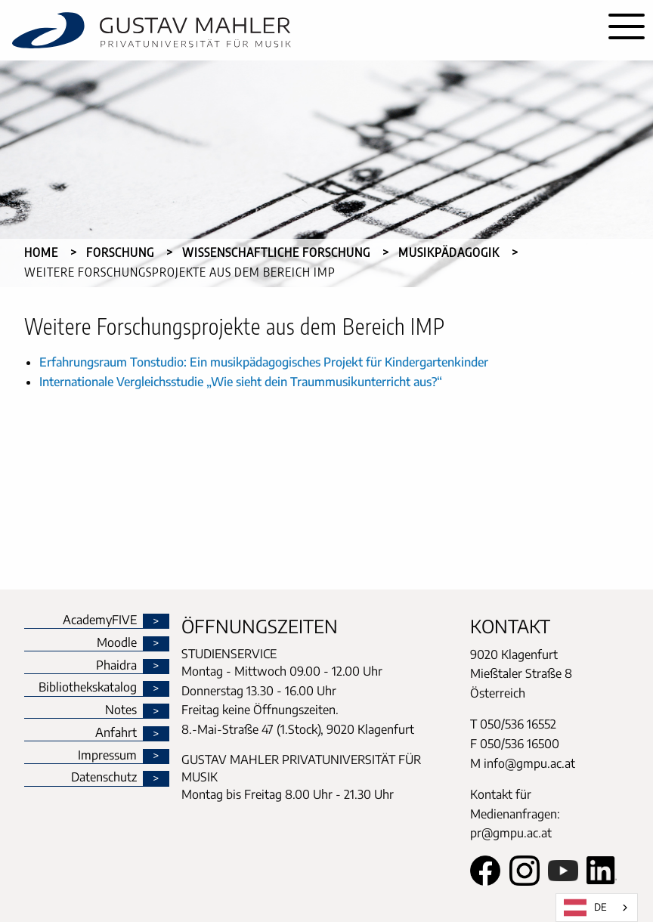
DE (585, 907)
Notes (121, 710)
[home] (300, 30)
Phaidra (116, 666)
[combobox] (597, 907)
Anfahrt (116, 733)
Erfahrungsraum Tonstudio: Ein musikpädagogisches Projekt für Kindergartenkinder (263, 362)
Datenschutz (104, 777)
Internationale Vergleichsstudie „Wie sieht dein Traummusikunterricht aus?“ (240, 381)
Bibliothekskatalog (88, 688)
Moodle (117, 643)
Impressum (107, 756)
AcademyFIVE (100, 620)
